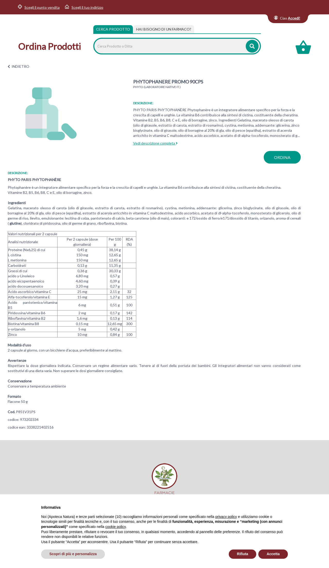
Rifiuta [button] (242, 554)
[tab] (163, 29)
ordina (282, 157)
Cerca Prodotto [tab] (113, 29)
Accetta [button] (273, 554)
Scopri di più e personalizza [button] (73, 554)
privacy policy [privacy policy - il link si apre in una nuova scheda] (226, 517)
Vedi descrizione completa (155, 143)
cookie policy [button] (115, 527)
